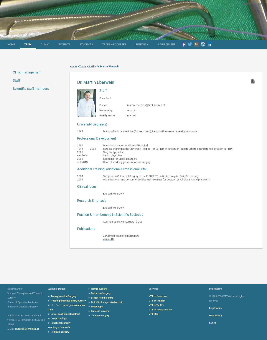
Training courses (114, 44)
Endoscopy (97, 306)
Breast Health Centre (102, 297)
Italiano (257, 3)
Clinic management (27, 72)
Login (212, 322)
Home (11, 44)
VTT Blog (153, 314)
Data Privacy (215, 315)
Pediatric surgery (60, 331)
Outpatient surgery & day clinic (107, 302)
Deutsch (246, 3)
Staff (16, 80)
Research (142, 44)
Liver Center (166, 44)
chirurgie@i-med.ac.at (27, 328)
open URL (108, 239)
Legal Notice (215, 308)
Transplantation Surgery (63, 296)
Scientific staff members (31, 89)
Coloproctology (59, 318)
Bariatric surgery (100, 311)
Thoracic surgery (100, 315)
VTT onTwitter (156, 305)
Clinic (45, 44)
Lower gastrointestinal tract (65, 314)
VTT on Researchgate (160, 309)
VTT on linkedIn (157, 300)
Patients (64, 44)
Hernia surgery (99, 288)
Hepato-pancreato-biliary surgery (68, 300)
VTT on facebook (158, 296)
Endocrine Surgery (101, 293)
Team (27, 44)
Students (86, 44)
